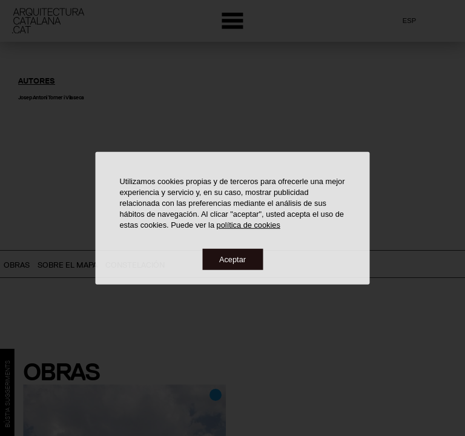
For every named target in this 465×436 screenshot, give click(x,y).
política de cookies (248, 224)
